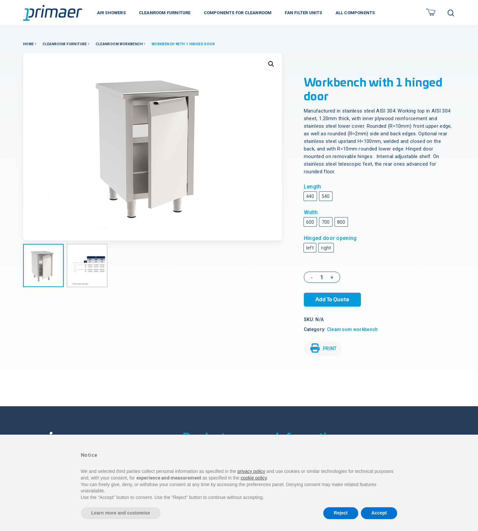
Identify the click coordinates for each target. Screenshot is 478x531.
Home (28, 44)
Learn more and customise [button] (120, 512)
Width (311, 212)
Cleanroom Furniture (65, 44)
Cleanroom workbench (119, 44)
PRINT (323, 348)
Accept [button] (379, 512)
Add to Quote (332, 299)
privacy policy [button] (251, 471)
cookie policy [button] (253, 478)
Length (312, 186)
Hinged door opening (330, 238)
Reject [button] (341, 512)
